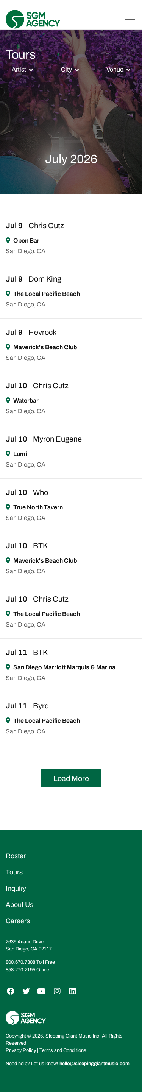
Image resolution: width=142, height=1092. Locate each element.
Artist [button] (19, 69)
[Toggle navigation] (130, 19)
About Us (19, 904)
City (66, 69)
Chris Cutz (46, 225)
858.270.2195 (20, 969)
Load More (71, 778)
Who (40, 492)
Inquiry (16, 888)
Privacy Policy (21, 1050)
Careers (18, 921)
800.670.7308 (20, 962)
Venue (114, 69)
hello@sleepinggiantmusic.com (94, 1063)
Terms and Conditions (62, 1050)
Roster (16, 856)
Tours (14, 872)
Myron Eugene (57, 439)
